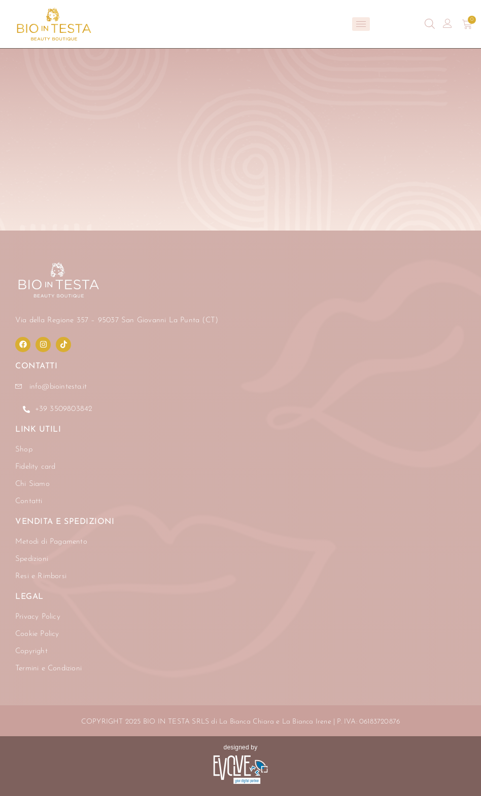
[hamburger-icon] (361, 24)
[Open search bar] (430, 24)
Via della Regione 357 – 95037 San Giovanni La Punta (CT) (116, 320)
